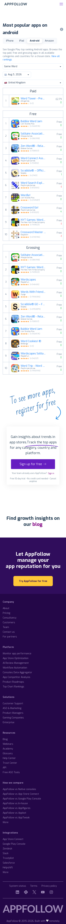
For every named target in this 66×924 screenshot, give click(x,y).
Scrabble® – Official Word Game (33, 170)
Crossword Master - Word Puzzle (33, 232)
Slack (5, 853)
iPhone (10, 40)
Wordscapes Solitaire (33, 353)
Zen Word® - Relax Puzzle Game (33, 146)
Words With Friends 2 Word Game (33, 291)
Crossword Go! (29, 207)
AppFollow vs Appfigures (16, 808)
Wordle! (25, 195)
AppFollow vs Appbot (14, 812)
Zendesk (7, 848)
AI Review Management (16, 663)
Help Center (9, 758)
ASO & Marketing (12, 708)
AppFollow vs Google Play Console (22, 798)
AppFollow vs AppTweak (16, 817)
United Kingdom (32, 82)
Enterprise (8, 722)
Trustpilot (8, 858)
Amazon (49, 40)
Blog (5, 739)
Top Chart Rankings (13, 686)
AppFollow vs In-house (15, 803)
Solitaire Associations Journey (33, 133)
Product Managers (13, 713)
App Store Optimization (15, 658)
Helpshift (8, 867)
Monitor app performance (17, 653)
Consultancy (9, 617)
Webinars (8, 744)
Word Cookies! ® (31, 341)
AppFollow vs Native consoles (19, 789)
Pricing (6, 613)
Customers (9, 622)
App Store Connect (13, 839)
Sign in (51, 473)
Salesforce (9, 862)
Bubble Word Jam (31, 121)
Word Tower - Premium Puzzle (33, 98)
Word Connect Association (33, 158)
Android (34, 40)
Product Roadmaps (13, 682)
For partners (10, 636)
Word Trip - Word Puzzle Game (33, 365)
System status (17, 886)
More (5, 822)
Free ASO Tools (11, 772)
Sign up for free (33, 464)
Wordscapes (28, 279)
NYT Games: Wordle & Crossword (33, 219)
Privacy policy (49, 886)
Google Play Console (14, 844)
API (4, 767)
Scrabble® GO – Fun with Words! (33, 304)
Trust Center (10, 763)
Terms (33, 886)
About (6, 608)
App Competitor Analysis (16, 677)
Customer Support (13, 703)
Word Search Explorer (33, 182)
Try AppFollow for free (33, 581)
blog (37, 524)
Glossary (8, 753)
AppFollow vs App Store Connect (21, 794)
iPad (21, 40)
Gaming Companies (13, 717)
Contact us (9, 632)
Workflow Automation (15, 667)
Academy (8, 748)
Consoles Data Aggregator (17, 672)
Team (6, 627)
